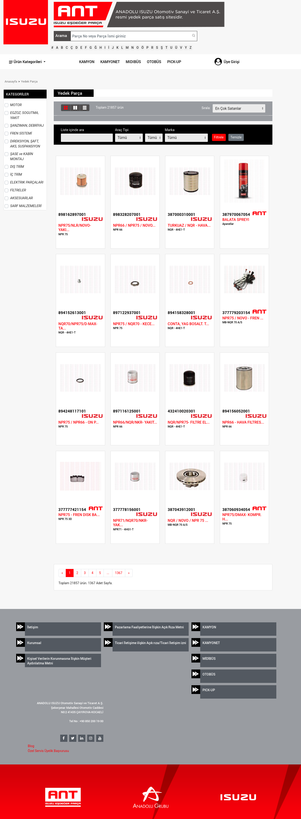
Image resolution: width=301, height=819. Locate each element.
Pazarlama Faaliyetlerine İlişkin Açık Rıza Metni (149, 627)
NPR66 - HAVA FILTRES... (243, 422)
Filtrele (219, 137)
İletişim (32, 627)
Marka (170, 130)
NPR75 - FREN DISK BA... (79, 515)
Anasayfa (11, 81)
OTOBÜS (154, 61)
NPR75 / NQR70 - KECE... (134, 324)
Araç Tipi (122, 130)
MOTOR (16, 105)
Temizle (236, 137)
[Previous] (62, 573)
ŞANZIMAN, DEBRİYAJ (27, 125)
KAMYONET (110, 61)
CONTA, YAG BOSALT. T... (188, 324)
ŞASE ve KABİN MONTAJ (21, 156)
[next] (129, 573)
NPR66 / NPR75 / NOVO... (134, 225)
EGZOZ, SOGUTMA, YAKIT (24, 115)
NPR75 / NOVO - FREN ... (242, 318)
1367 (118, 573)
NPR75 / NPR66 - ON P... (78, 422)
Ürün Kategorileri (26, 61)
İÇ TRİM (16, 174)
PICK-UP (174, 61)
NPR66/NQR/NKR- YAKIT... (135, 422)
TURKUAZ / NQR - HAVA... (189, 225)
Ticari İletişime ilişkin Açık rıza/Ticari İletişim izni (150, 643)
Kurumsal (34, 643)
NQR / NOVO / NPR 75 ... (188, 520)
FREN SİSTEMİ (21, 133)
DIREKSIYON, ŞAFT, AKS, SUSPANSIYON (25, 144)
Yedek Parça (29, 81)
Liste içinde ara (72, 130)
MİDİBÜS (209, 658)
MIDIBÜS (133, 61)
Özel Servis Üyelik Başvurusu (48, 751)
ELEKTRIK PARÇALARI (26, 182)
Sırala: (206, 108)
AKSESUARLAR (21, 198)
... (108, 573)
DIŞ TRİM (17, 167)
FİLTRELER (18, 190)
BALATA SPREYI (235, 219)
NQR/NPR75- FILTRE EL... (189, 422)
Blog (31, 746)
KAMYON (86, 61)
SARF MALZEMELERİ (26, 206)
